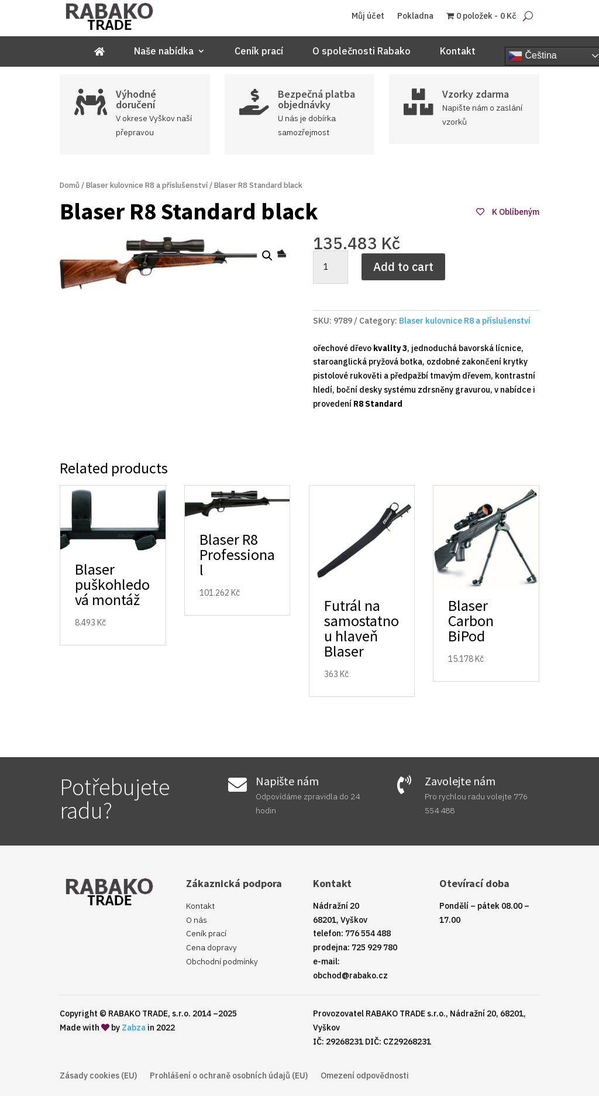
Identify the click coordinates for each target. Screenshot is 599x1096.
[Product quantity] (330, 267)
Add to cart (403, 266)
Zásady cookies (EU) (98, 1076)
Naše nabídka (164, 52)
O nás (196, 920)
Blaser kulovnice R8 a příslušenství (147, 185)
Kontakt (458, 52)
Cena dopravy (211, 947)
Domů (70, 185)
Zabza (134, 1027)
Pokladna (415, 16)
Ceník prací (259, 52)
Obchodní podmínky (222, 961)
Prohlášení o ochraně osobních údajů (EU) (229, 1076)
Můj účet (368, 16)
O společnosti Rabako (361, 52)
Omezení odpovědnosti (365, 1076)
